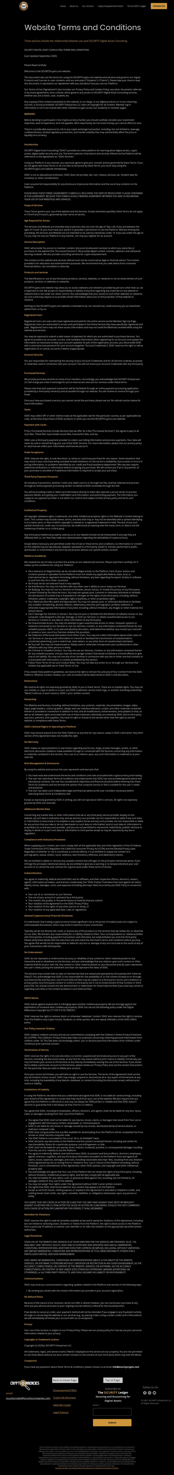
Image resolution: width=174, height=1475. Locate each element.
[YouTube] (154, 1393)
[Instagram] (149, 1393)
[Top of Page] (113, 1380)
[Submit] (112, 1422)
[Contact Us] (159, 6)
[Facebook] (145, 1393)
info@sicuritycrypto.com (126, 1366)
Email (95, 1405)
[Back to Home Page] (65, 1380)
